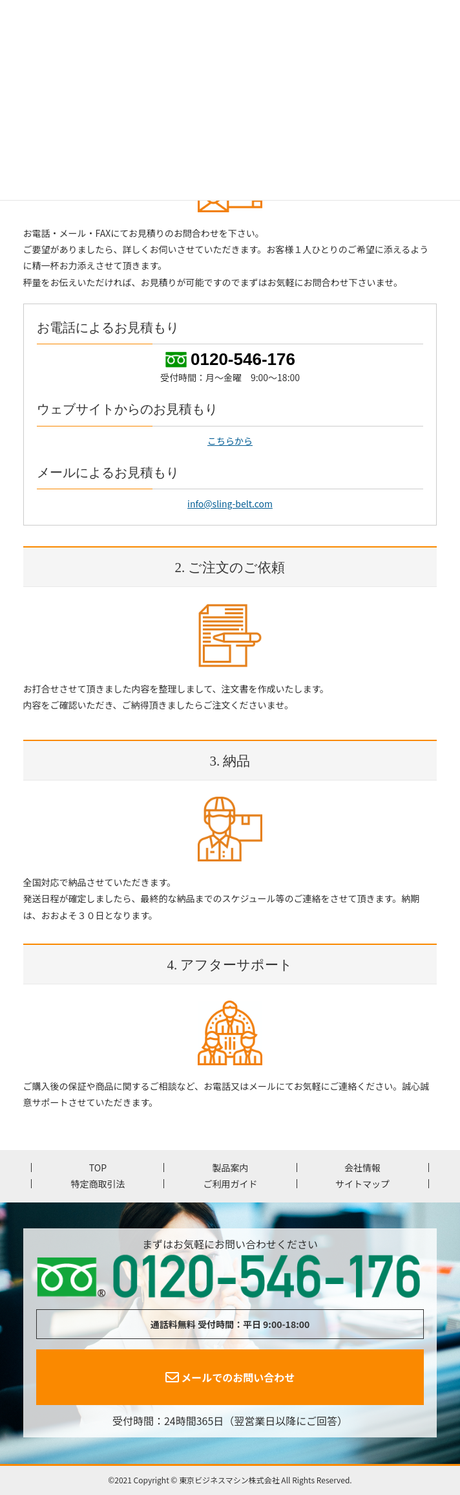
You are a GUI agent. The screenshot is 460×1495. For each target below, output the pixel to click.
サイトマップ (362, 1183)
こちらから (230, 440)
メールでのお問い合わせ (230, 1377)
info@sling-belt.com (230, 503)
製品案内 (230, 1167)
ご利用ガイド (230, 1183)
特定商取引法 (97, 1183)
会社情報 (362, 1167)
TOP (98, 1167)
